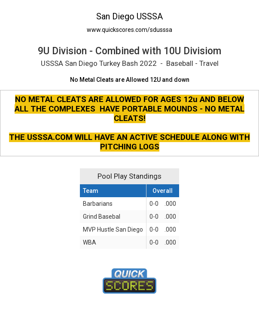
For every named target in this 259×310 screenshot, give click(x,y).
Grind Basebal (101, 216)
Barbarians (98, 203)
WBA (89, 242)
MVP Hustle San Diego (113, 229)
